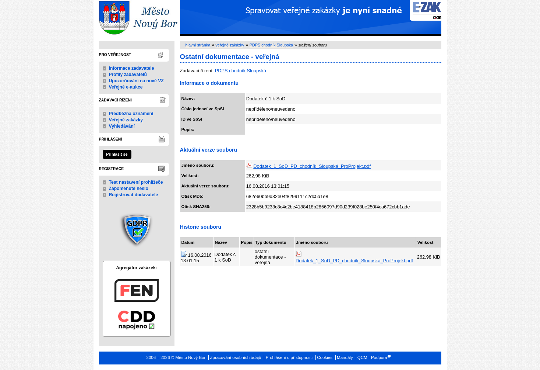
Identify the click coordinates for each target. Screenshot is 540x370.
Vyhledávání (122, 126)
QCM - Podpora (372, 357)
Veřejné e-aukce (126, 87)
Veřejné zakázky (126, 119)
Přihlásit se (116, 154)
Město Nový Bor (136, 18)
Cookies (324, 357)
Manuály (345, 357)
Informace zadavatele (131, 68)
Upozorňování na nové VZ (136, 80)
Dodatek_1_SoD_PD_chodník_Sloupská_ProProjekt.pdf (312, 166)
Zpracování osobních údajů (235, 357)
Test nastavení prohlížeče (136, 182)
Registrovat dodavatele (133, 194)
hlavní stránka (198, 45)
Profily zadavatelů (128, 74)
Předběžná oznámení (131, 113)
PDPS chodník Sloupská (271, 45)
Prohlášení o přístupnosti (289, 357)
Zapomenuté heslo (128, 188)
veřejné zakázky (229, 45)
